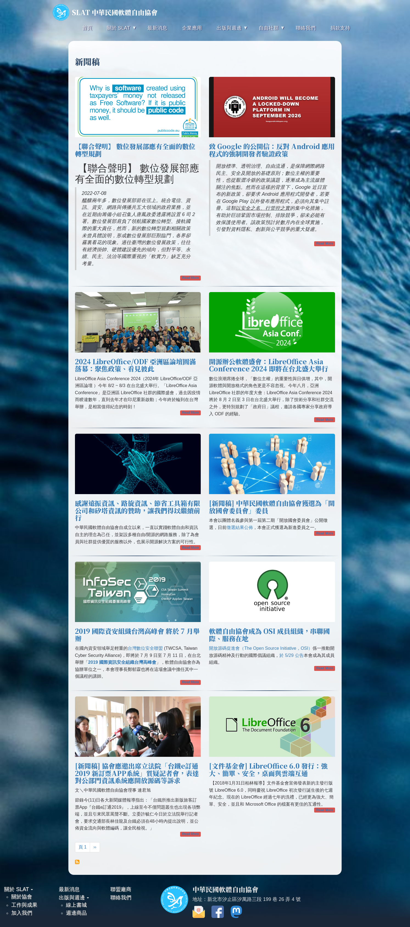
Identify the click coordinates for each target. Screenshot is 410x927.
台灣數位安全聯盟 (145, 648)
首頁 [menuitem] (87, 28)
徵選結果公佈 (240, 527)
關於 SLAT (18, 889)
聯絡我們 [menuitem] (306, 28)
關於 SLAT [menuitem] (117, 30)
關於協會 (21, 897)
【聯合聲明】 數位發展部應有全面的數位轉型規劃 (135, 149)
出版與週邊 (74, 897)
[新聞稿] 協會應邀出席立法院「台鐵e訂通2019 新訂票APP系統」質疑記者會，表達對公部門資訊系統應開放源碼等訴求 (137, 773)
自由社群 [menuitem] (268, 30)
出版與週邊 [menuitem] (228, 30)
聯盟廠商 (120, 889)
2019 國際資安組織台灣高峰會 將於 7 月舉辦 (137, 634)
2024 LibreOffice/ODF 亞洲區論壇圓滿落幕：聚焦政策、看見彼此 (135, 365)
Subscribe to (77, 862)
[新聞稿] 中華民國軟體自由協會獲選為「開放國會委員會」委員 (272, 506)
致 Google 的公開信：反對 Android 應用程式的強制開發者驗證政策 (272, 149)
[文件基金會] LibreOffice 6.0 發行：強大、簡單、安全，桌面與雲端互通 (268, 769)
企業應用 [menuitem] (192, 28)
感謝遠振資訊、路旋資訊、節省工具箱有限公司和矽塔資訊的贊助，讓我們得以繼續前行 (137, 510)
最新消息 (69, 889)
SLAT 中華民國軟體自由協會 (105, 12)
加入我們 (21, 913)
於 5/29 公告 (291, 655)
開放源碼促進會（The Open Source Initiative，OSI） (261, 648)
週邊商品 (76, 913)
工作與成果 (24, 905)
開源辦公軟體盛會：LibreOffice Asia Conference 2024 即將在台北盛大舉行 (268, 365)
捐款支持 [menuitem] (340, 28)
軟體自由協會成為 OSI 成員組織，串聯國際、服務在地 (269, 634)
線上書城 (76, 905)
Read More (190, 278)
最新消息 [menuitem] (157, 28)
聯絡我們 (120, 897)
